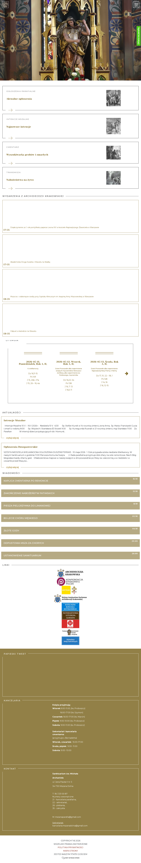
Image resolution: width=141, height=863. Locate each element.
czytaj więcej (12, 437)
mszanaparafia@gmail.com (68, 817)
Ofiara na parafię (138, 35)
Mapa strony (70, 851)
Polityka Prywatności (70, 847)
